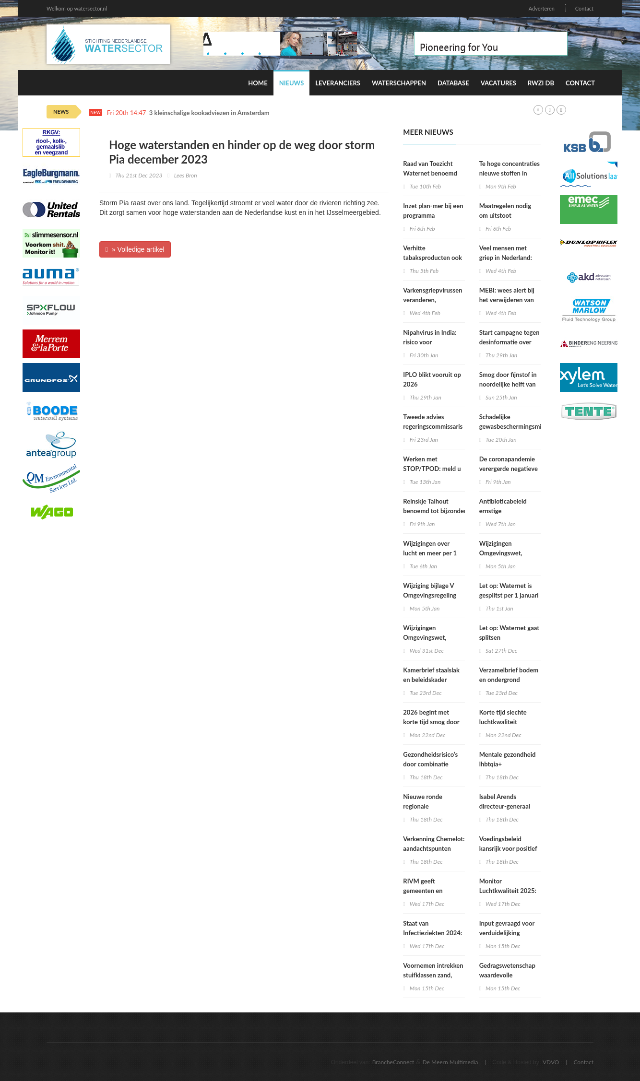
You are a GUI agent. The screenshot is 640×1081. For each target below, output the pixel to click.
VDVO (551, 1062)
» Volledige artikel (135, 249)
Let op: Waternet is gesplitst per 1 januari (509, 590)
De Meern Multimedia (450, 1062)
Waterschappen (399, 83)
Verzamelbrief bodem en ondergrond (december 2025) (508, 679)
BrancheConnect (393, 1062)
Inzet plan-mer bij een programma (433, 210)
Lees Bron (185, 175)
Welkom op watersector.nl (77, 8)
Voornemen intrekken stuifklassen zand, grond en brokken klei (433, 975)
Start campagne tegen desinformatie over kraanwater (509, 342)
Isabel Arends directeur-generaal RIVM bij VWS (504, 806)
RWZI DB (541, 83)
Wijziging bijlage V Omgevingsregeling (429, 590)
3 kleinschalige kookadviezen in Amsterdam (209, 113)
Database (453, 83)
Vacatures (498, 83)
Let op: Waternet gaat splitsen (509, 632)
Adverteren (542, 8)
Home (257, 83)
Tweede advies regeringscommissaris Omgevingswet (432, 426)
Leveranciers (337, 83)
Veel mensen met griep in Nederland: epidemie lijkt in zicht (508, 257)
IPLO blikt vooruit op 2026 (432, 379)
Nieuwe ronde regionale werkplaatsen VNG (429, 806)
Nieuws (291, 83)
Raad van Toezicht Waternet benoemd (430, 168)
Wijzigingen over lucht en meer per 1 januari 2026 (430, 553)
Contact (584, 8)
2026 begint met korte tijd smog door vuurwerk (431, 721)
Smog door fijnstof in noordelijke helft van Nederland (508, 384)
